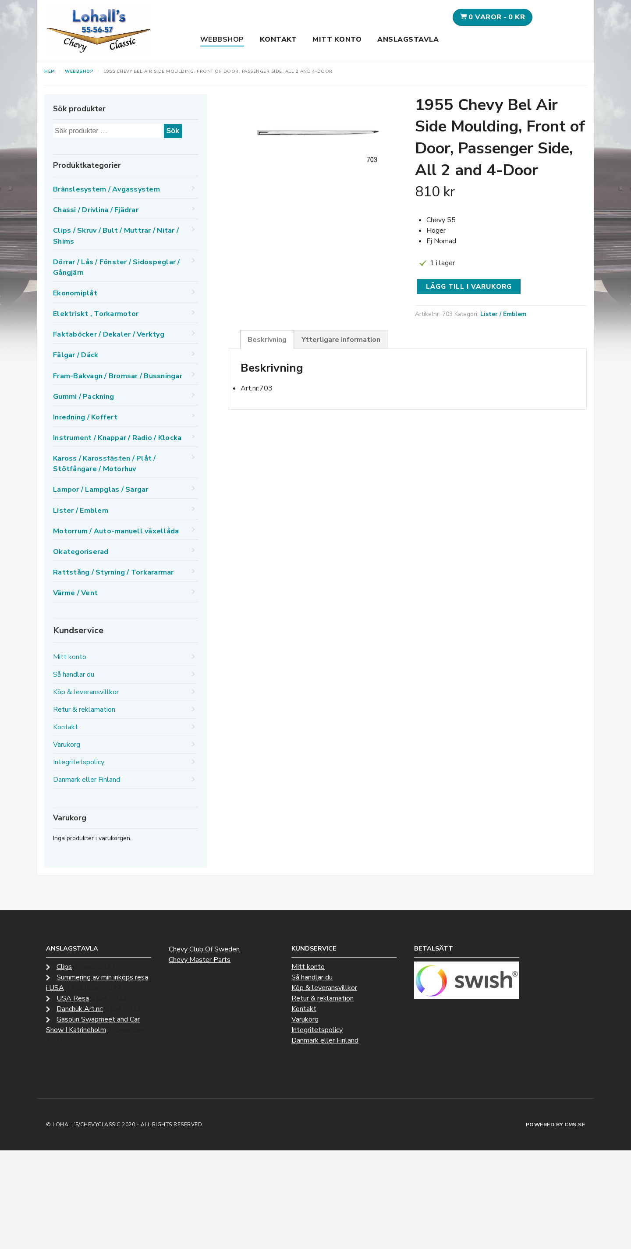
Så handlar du (73, 674)
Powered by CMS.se (555, 1124)
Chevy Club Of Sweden (204, 949)
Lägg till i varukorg (469, 286)
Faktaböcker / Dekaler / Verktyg (108, 334)
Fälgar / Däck (75, 355)
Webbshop (222, 39)
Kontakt (278, 39)
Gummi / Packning (83, 396)
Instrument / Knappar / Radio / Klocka (117, 438)
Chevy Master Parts (199, 960)
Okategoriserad (81, 552)
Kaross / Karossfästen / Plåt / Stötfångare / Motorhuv (104, 464)
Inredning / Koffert (85, 417)
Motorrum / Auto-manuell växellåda (116, 531)
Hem (49, 71)
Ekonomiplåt (75, 293)
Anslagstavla (408, 39)
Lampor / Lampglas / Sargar (101, 489)
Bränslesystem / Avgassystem (106, 189)
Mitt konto (337, 39)
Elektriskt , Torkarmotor (95, 314)
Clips (64, 967)
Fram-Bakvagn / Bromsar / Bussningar (117, 376)
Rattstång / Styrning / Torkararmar (113, 572)
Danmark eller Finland (86, 779)
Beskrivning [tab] (267, 339)
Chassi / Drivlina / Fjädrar (95, 210)
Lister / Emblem (503, 314)
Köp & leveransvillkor (86, 692)
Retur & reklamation (84, 709)
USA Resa (73, 998)
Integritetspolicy (78, 762)
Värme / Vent (75, 593)
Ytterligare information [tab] (340, 339)
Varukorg (66, 744)
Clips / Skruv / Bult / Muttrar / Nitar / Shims (116, 236)
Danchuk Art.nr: (80, 1009)
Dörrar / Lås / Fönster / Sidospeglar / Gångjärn (116, 267)
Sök (173, 131)
